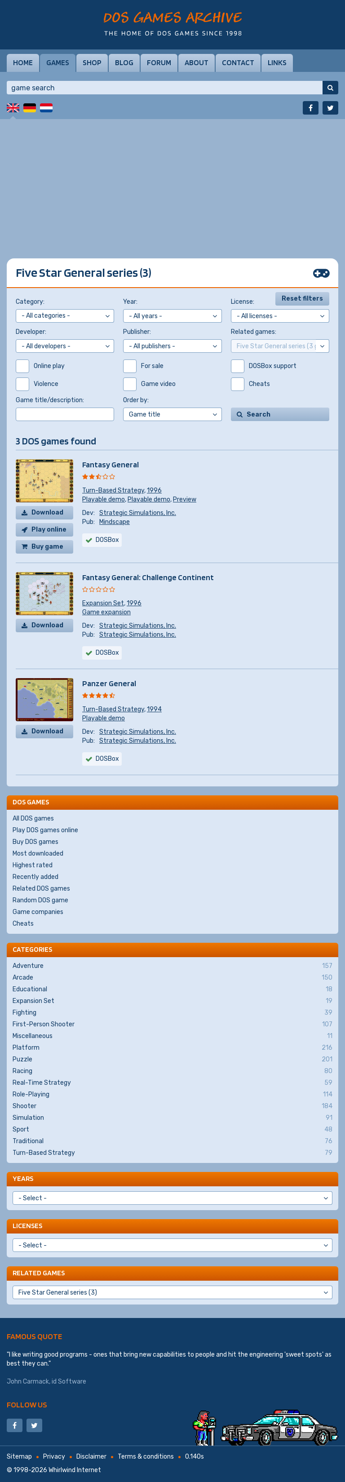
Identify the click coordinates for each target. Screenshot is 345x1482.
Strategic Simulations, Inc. (137, 513)
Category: (30, 302)
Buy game (47, 546)
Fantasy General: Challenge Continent (148, 577)
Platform (172, 1047)
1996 (154, 490)
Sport (172, 1129)
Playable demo (103, 499)
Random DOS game (40, 900)
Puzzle (172, 1059)
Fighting (172, 1012)
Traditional (172, 1141)
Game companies (38, 912)
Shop (92, 62)
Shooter (172, 1106)
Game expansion (106, 612)
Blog (124, 62)
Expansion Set (103, 603)
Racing (172, 1071)
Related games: (253, 332)
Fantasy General (110, 464)
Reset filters (302, 298)
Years (23, 1178)
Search (258, 414)
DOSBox (107, 540)
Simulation (172, 1118)
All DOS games (33, 818)
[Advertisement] (172, 182)
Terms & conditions (146, 1456)
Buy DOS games (35, 842)
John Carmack (28, 1381)
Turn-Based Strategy (113, 490)
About (196, 62)
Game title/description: (50, 400)
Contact (238, 62)
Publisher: (137, 332)
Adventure (172, 966)
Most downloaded (38, 853)
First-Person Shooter (172, 1024)
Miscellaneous (172, 1036)
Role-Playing (172, 1094)
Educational (172, 989)
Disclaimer (91, 1456)
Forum (159, 62)
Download (47, 512)
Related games (39, 1273)
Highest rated (33, 865)
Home (23, 62)
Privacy (54, 1456)
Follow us (27, 1404)
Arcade (172, 977)
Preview (184, 499)
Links (277, 62)
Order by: (136, 400)
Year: (130, 302)
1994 (154, 709)
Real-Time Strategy (172, 1082)
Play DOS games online (45, 830)
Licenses (27, 1225)
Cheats (23, 923)
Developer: (31, 332)
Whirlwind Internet (75, 1470)
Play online (48, 529)
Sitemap (19, 1456)
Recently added (35, 877)
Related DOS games (41, 888)
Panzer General (109, 683)
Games (57, 62)
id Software (69, 1381)
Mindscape (114, 522)
